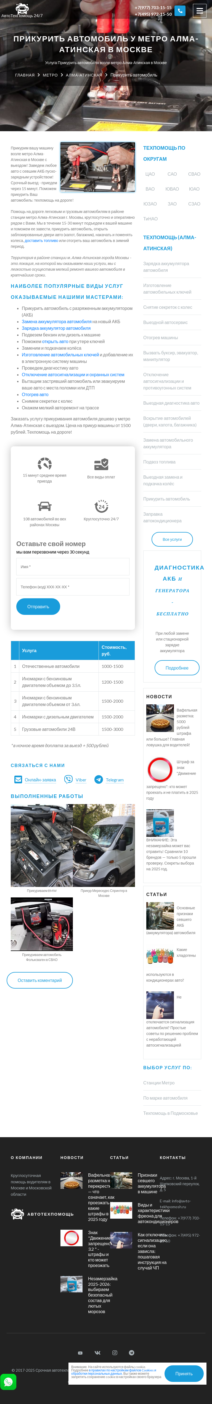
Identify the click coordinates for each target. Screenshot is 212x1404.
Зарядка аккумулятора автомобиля (166, 267)
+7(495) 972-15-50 (153, 14)
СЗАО (194, 203)
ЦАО (150, 174)
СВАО (194, 174)
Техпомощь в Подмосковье (170, 1113)
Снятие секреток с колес (167, 307)
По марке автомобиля (165, 1097)
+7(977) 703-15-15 (153, 7)
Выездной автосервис (165, 322)
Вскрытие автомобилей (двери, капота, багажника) (170, 421)
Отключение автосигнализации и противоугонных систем (167, 381)
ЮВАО (172, 188)
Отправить (38, 606)
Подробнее (177, 667)
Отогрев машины (160, 337)
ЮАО (194, 188)
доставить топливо (42, 240)
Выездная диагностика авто (171, 402)
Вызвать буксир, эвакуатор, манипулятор (170, 356)
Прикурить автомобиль (166, 498)
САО (172, 174)
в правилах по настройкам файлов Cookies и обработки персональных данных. (113, 1372)
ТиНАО (150, 218)
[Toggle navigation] (199, 11)
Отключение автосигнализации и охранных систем (73, 374)
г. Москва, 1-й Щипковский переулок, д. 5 (180, 1184)
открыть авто (55, 341)
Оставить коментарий (40, 980)
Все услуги (172, 539)
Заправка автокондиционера (162, 517)
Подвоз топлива (159, 461)
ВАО (150, 188)
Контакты (173, 1157)
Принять (184, 1373)
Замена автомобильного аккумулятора (168, 443)
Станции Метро (158, 1082)
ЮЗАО (150, 203)
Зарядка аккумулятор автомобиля (56, 328)
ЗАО (172, 203)
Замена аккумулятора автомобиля (57, 321)
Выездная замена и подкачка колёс (162, 480)
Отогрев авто (35, 394)
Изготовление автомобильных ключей (60, 354)
